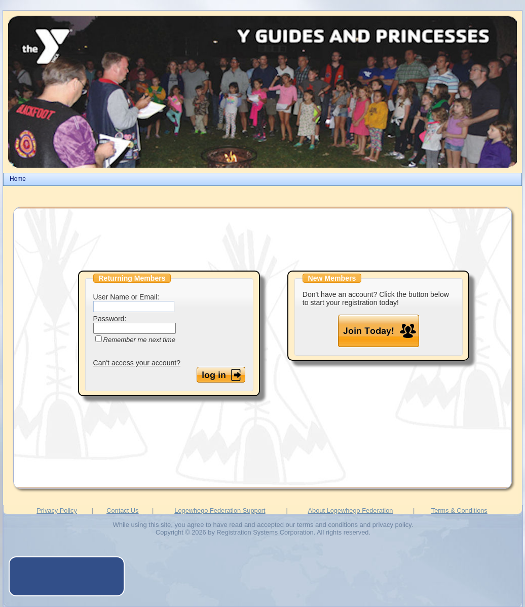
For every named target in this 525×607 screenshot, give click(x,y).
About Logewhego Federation (350, 510)
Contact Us (122, 510)
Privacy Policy (56, 510)
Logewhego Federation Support (219, 510)
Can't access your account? (137, 363)
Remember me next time (139, 340)
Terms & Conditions (459, 510)
